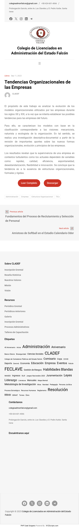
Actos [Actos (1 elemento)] (19, 347)
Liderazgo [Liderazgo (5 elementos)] (11, 380)
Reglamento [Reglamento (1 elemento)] (41, 390)
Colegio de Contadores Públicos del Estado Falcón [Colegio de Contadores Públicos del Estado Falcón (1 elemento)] (23, 359)
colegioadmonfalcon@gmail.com (23, 3)
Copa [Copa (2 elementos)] (59, 359)
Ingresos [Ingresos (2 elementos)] (16, 375)
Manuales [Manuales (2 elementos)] (31, 380)
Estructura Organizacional (42, 197)
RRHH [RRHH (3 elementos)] (8, 394)
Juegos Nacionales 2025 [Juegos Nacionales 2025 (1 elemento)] (35, 376)
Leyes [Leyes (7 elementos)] (68, 375)
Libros (7, 76)
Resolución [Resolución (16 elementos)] (58, 389)
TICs (58, 197)
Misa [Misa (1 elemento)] (39, 385)
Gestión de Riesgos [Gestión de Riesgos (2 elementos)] (33, 370)
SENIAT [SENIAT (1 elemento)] (15, 395)
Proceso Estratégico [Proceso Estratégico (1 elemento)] (12, 390)
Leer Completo (29, 183)
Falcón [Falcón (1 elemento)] (70, 364)
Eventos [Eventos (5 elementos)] (62, 363)
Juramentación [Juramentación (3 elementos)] (54, 375)
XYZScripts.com (52, 526)
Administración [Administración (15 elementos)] (36, 346)
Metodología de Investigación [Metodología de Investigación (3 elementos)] (20, 384)
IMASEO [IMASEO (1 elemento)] (8, 376)
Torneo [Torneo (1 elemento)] (21, 395)
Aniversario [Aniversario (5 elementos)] (58, 347)
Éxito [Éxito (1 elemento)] (27, 395)
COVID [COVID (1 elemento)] (65, 359)
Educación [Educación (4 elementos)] (37, 363)
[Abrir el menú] (39, 63)
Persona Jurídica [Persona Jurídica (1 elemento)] (65, 385)
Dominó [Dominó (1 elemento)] (16, 364)
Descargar (52, 183)
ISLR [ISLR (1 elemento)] (23, 376)
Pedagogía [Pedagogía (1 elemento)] (54, 385)
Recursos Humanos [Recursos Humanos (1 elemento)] (28, 390)
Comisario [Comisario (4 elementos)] (50, 358)
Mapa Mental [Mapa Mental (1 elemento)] (43, 380)
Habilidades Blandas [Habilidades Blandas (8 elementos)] (58, 369)
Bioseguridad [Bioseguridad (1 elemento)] (21, 354)
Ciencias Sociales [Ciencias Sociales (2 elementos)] (35, 354)
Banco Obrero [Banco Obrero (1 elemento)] (10, 354)
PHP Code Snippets (28, 526)
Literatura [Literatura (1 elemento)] (22, 380)
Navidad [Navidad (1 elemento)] (45, 385)
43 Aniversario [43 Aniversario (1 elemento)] (10, 347)
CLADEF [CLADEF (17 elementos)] (52, 353)
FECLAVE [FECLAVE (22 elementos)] (14, 369)
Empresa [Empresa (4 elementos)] (50, 363)
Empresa (25, 197)
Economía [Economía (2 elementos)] (25, 363)
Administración (12, 197)
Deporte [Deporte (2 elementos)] (8, 363)
